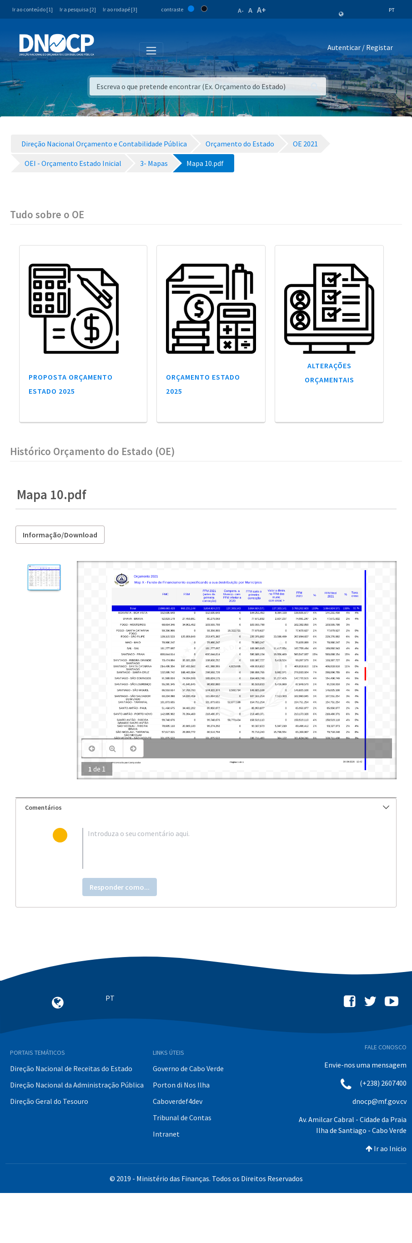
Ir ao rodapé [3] (120, 9)
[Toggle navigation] (106, 49)
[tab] (206, 807)
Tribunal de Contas (182, 1117)
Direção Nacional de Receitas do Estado (71, 1068)
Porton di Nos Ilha (181, 1084)
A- (241, 10)
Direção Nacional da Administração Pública (77, 1084)
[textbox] (220, 848)
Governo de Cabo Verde (188, 1068)
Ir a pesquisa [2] (78, 9)
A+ (261, 10)
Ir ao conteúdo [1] (32, 9)
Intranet (166, 1133)
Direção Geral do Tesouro (49, 1101)
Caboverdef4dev (177, 1101)
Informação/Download (60, 534)
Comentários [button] (207, 807)
